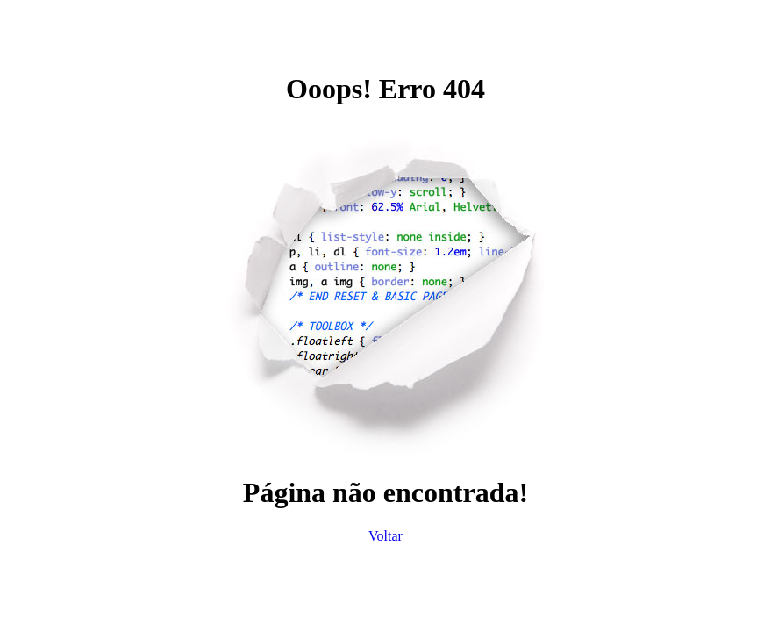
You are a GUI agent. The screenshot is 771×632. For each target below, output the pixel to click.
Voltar (385, 535)
